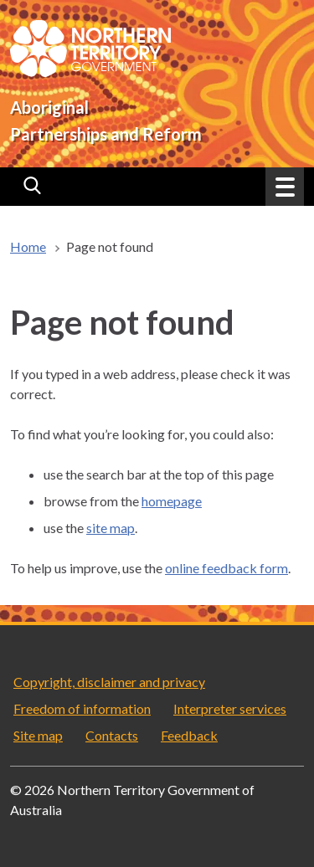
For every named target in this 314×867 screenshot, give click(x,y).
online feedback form (226, 568)
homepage (172, 501)
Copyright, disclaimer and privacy (109, 682)
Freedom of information (82, 708)
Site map (38, 735)
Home (28, 246)
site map (110, 528)
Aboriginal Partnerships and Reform (106, 120)
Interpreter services (229, 708)
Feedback (189, 735)
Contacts (111, 735)
